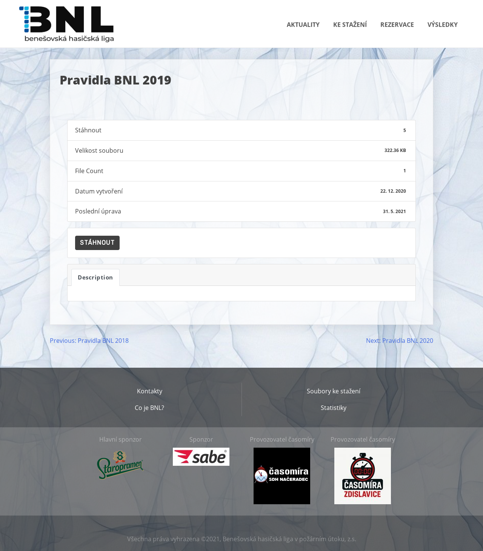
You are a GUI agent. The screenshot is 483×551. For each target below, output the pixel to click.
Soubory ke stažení (333, 391)
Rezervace (397, 24)
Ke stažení (350, 24)
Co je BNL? (149, 408)
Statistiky (333, 408)
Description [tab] (95, 277)
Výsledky (443, 24)
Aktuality (303, 24)
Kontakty (149, 391)
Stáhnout (97, 242)
